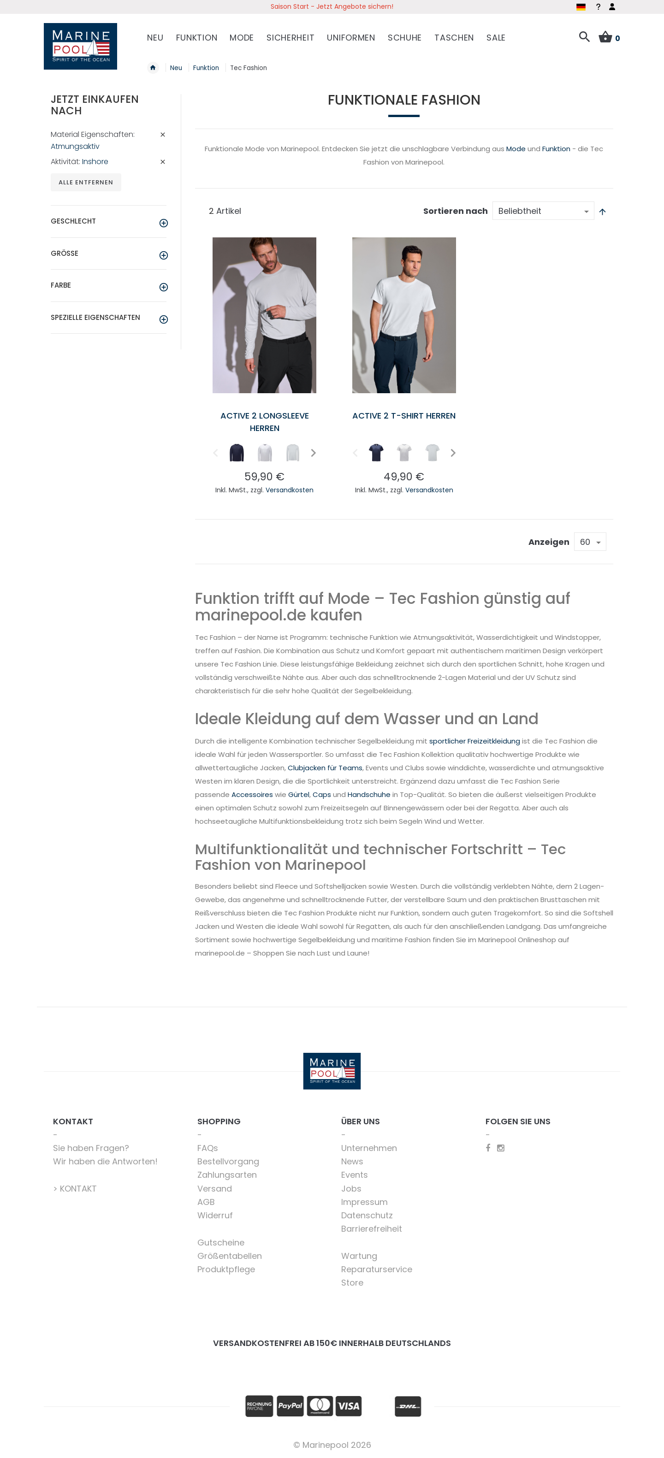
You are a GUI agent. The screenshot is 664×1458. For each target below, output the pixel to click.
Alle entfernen (86, 182)
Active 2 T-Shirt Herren (404, 415)
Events (354, 1175)
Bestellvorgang (228, 1161)
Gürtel (298, 794)
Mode (516, 148)
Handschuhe (369, 794)
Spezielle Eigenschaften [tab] (95, 317)
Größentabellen (229, 1256)
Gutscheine (220, 1242)
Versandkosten (290, 490)
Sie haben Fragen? (91, 1148)
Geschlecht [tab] (73, 221)
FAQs (207, 1148)
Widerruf (215, 1215)
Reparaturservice (376, 1269)
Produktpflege (226, 1269)
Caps (322, 794)
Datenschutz (367, 1215)
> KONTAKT (75, 1188)
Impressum (364, 1202)
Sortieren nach (455, 211)
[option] (236, 452)
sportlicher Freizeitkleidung (474, 741)
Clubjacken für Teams (325, 768)
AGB (206, 1202)
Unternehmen (369, 1148)
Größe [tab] (64, 253)
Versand (214, 1188)
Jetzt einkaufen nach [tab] (95, 105)
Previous (214, 452)
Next (312, 452)
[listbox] (264, 454)
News (352, 1161)
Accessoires (252, 794)
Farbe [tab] (61, 285)
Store (352, 1282)
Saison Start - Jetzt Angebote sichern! (332, 6)
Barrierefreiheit (371, 1228)
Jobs (351, 1188)
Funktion (556, 148)
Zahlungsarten (227, 1175)
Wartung (359, 1256)
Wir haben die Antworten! (105, 1161)
